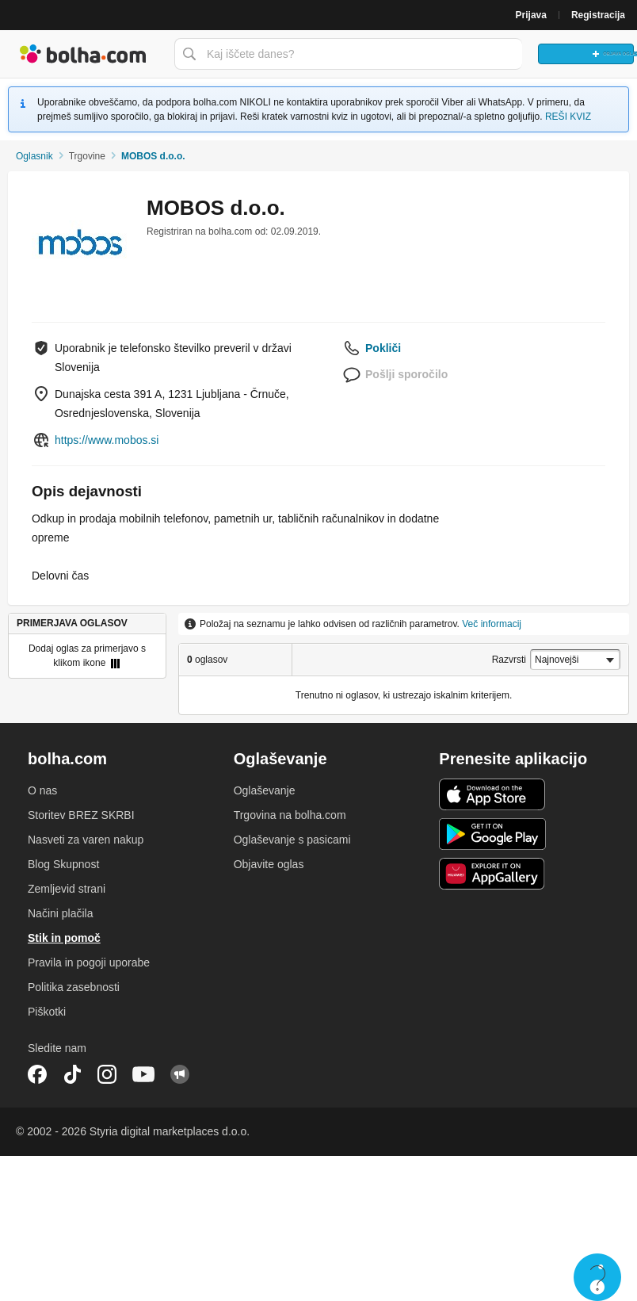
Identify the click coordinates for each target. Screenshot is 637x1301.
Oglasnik (34, 156)
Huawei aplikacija (492, 874)
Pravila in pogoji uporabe (89, 962)
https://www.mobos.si (107, 440)
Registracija (598, 15)
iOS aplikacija (492, 794)
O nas (42, 790)
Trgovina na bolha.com (290, 815)
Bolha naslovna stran (83, 54)
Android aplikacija (492, 834)
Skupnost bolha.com (179, 1074)
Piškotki (47, 1011)
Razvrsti (509, 659)
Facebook (37, 1074)
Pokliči (383, 348)
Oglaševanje (265, 790)
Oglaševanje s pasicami (292, 839)
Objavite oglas (269, 864)
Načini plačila (60, 913)
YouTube (143, 1074)
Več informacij (491, 623)
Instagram (106, 1074)
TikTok (72, 1074)
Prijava (531, 15)
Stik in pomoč (64, 938)
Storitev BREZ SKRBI (81, 815)
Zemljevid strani (66, 888)
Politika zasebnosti (74, 987)
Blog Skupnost (63, 864)
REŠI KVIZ (568, 116)
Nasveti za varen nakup (85, 839)
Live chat (597, 1277)
